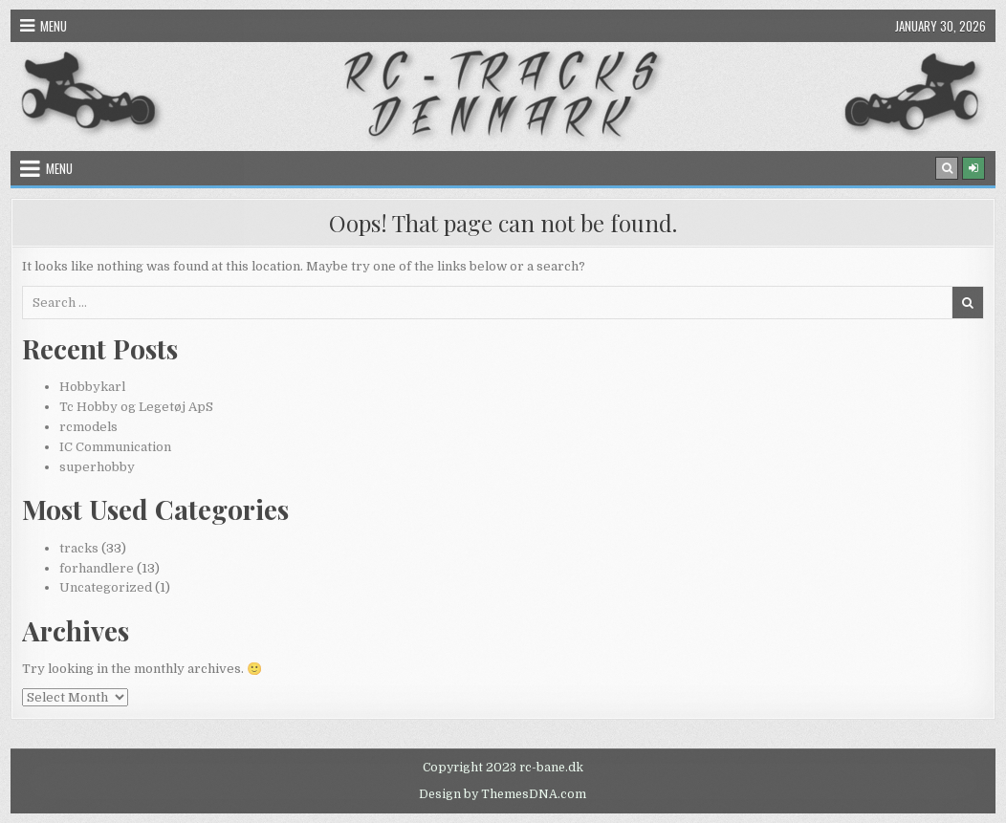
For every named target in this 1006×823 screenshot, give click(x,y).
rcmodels (88, 427)
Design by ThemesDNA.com (502, 794)
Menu (53, 25)
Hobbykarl (92, 386)
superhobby (97, 467)
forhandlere (96, 568)
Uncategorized (105, 587)
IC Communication (115, 447)
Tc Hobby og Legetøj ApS (136, 407)
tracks (78, 548)
